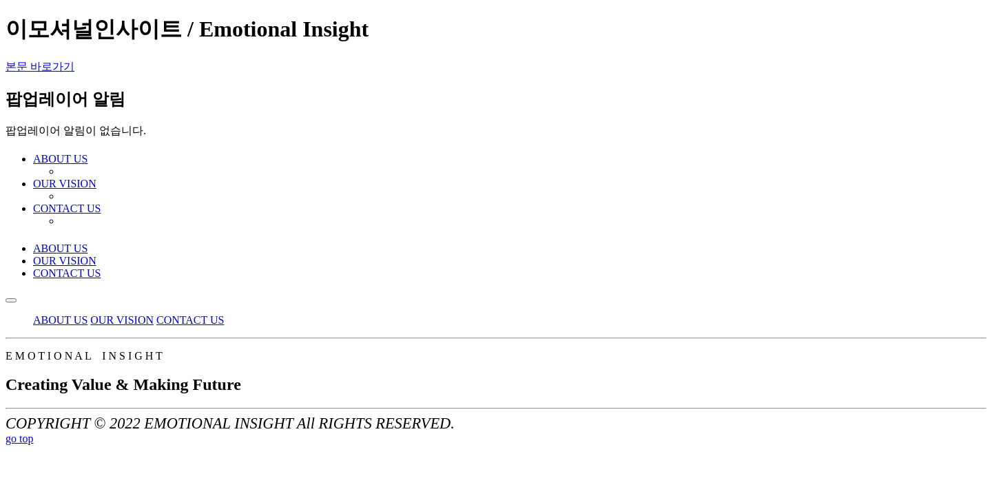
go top (19, 438)
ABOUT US (60, 248)
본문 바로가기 (40, 66)
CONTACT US (67, 273)
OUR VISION (64, 261)
